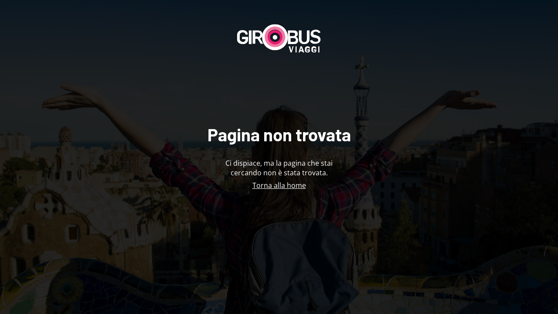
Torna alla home (279, 185)
